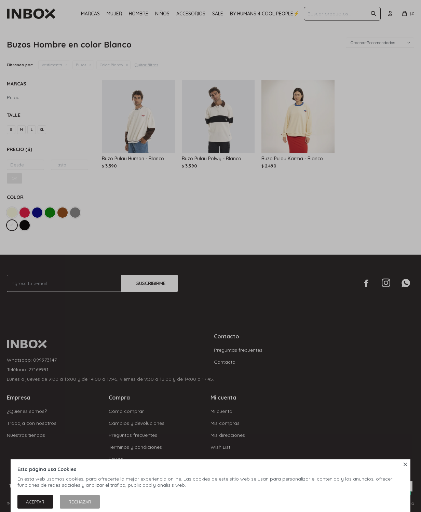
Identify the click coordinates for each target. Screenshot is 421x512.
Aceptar (35, 501)
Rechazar (79, 501)
